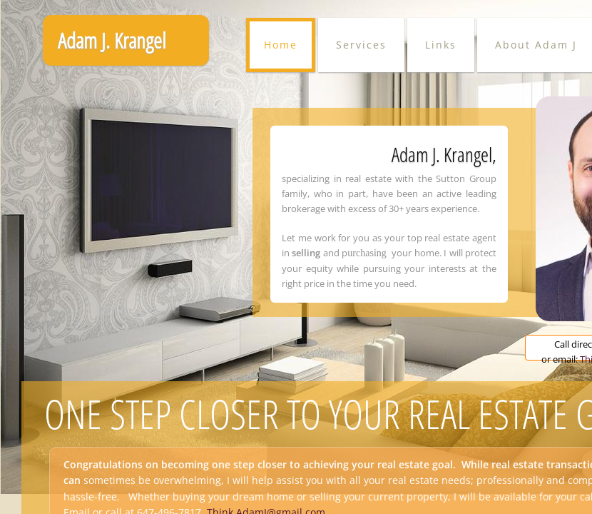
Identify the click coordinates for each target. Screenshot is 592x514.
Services (361, 44)
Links (440, 44)
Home (280, 44)
